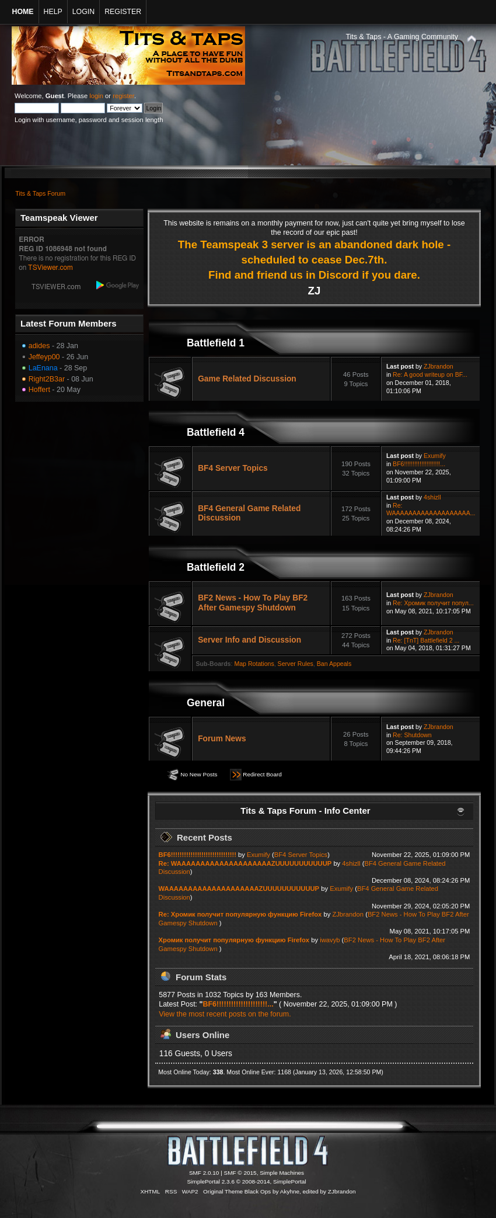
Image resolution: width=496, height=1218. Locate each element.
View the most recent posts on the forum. (225, 1014)
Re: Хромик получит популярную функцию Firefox (240, 914)
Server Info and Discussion (249, 640)
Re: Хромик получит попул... (433, 602)
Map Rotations (254, 663)
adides (39, 346)
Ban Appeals (334, 663)
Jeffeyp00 (44, 357)
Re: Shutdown (412, 734)
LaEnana (43, 368)
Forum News (222, 738)
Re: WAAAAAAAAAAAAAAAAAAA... (431, 509)
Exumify (435, 455)
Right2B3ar (47, 379)
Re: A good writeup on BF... (430, 374)
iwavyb (330, 939)
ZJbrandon (438, 366)
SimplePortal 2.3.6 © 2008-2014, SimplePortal (246, 1181)
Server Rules (295, 663)
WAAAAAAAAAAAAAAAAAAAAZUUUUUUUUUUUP (239, 888)
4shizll (432, 497)
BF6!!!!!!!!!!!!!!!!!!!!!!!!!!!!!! (197, 854)
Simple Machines (282, 1173)
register (123, 95)
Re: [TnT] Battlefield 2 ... (426, 640)
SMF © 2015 (240, 1173)
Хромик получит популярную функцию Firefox (234, 939)
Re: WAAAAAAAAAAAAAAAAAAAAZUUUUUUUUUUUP (245, 863)
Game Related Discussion (247, 378)
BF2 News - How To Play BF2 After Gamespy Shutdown (253, 603)
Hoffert (39, 390)
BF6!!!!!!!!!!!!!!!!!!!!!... (419, 463)
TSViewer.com (50, 267)
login (96, 95)
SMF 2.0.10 (204, 1173)
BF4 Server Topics (232, 468)
